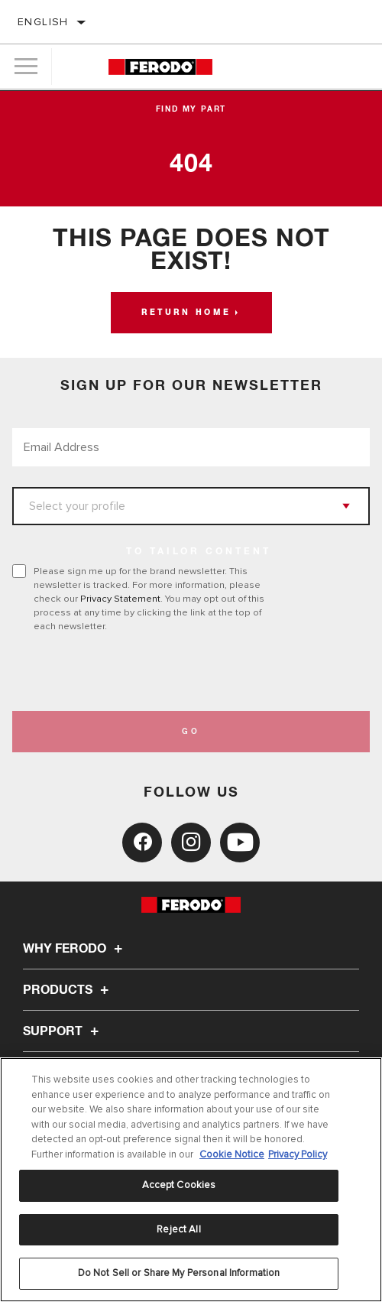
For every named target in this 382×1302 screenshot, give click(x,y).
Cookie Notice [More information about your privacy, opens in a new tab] (231, 1154)
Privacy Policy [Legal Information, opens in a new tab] (297, 1154)
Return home (186, 313)
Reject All (178, 1229)
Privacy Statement (120, 599)
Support (63, 1031)
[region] (191, 1179)
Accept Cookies (179, 1185)
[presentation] (140, 672)
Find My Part (191, 109)
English (43, 21)
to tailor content (198, 552)
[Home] (160, 67)
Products (68, 990)
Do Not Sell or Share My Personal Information (179, 1273)
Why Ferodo (75, 949)
